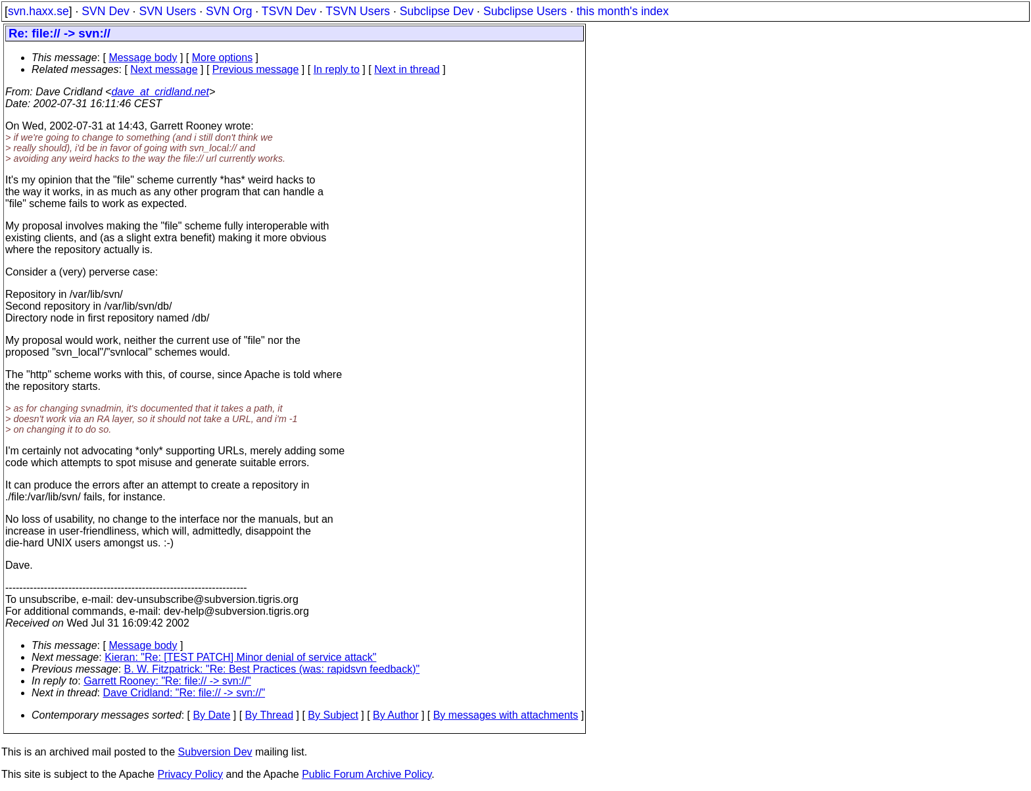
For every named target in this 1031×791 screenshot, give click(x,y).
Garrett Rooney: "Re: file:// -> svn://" (167, 680)
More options (222, 57)
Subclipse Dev (436, 11)
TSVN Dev (289, 11)
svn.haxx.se (38, 11)
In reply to (337, 69)
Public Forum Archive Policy (366, 774)
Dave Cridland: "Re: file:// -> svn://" (184, 692)
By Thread (269, 715)
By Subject (333, 715)
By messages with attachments (506, 715)
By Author (395, 715)
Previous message (255, 69)
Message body (142, 57)
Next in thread (407, 69)
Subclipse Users (525, 11)
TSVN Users (357, 11)
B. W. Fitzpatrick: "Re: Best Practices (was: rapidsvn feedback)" (272, 669)
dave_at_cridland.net (160, 91)
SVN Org (229, 11)
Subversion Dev (215, 751)
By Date (211, 715)
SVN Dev (105, 11)
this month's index (623, 11)
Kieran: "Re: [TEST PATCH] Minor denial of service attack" (240, 657)
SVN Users (167, 11)
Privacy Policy (190, 774)
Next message (163, 69)
